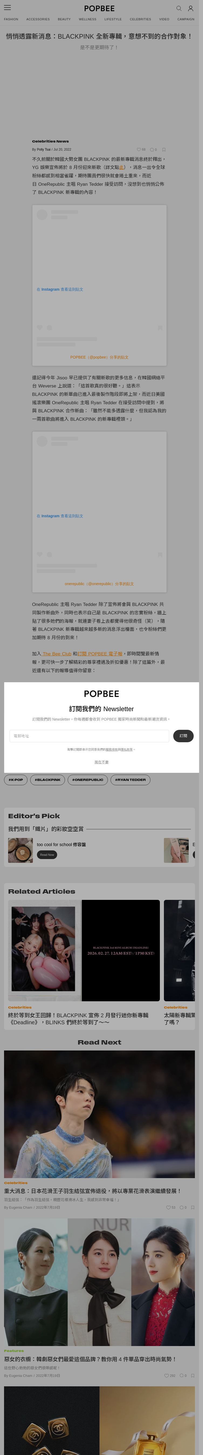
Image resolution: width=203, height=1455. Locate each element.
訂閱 (180, 745)
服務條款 (53, 759)
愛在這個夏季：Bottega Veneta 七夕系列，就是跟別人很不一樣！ (99, 693)
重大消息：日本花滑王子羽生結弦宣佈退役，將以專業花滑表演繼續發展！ (93, 1191)
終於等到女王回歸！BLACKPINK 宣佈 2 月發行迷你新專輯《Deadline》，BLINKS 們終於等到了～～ (78, 1018)
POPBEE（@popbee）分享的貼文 (99, 357)
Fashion (11, 19)
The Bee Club (56, 654)
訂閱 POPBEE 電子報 (99, 654)
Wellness (88, 19)
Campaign (185, 19)
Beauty (64, 19)
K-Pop (17, 779)
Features (14, 1351)
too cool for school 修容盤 (61, 844)
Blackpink (48, 779)
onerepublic (89, 779)
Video (164, 19)
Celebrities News (50, 141)
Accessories (38, 19)
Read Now (47, 854)
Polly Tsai (43, 149)
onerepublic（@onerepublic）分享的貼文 (99, 584)
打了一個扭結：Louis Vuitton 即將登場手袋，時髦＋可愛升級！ (97, 700)
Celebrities (140, 19)
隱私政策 (67, 759)
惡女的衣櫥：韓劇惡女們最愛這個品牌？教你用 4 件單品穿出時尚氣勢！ (90, 1359)
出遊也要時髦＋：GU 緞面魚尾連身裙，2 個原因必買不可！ (94, 686)
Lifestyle (113, 19)
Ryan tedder (132, 779)
